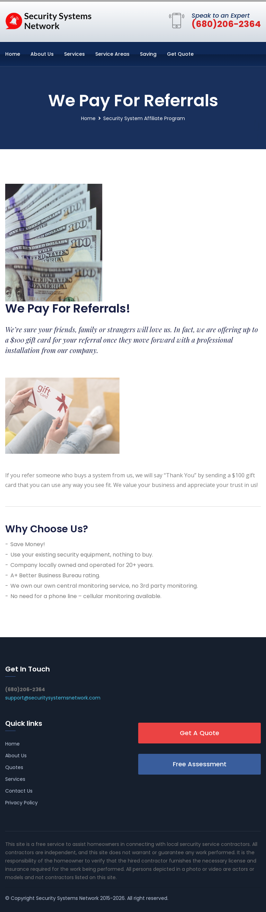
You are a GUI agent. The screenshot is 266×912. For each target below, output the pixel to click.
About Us (42, 54)
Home (12, 54)
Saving (148, 54)
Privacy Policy (21, 802)
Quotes (14, 767)
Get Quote (180, 54)
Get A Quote (199, 733)
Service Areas (112, 54)
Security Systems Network (67, 898)
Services (74, 54)
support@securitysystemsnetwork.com (52, 697)
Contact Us (19, 790)
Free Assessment (200, 764)
